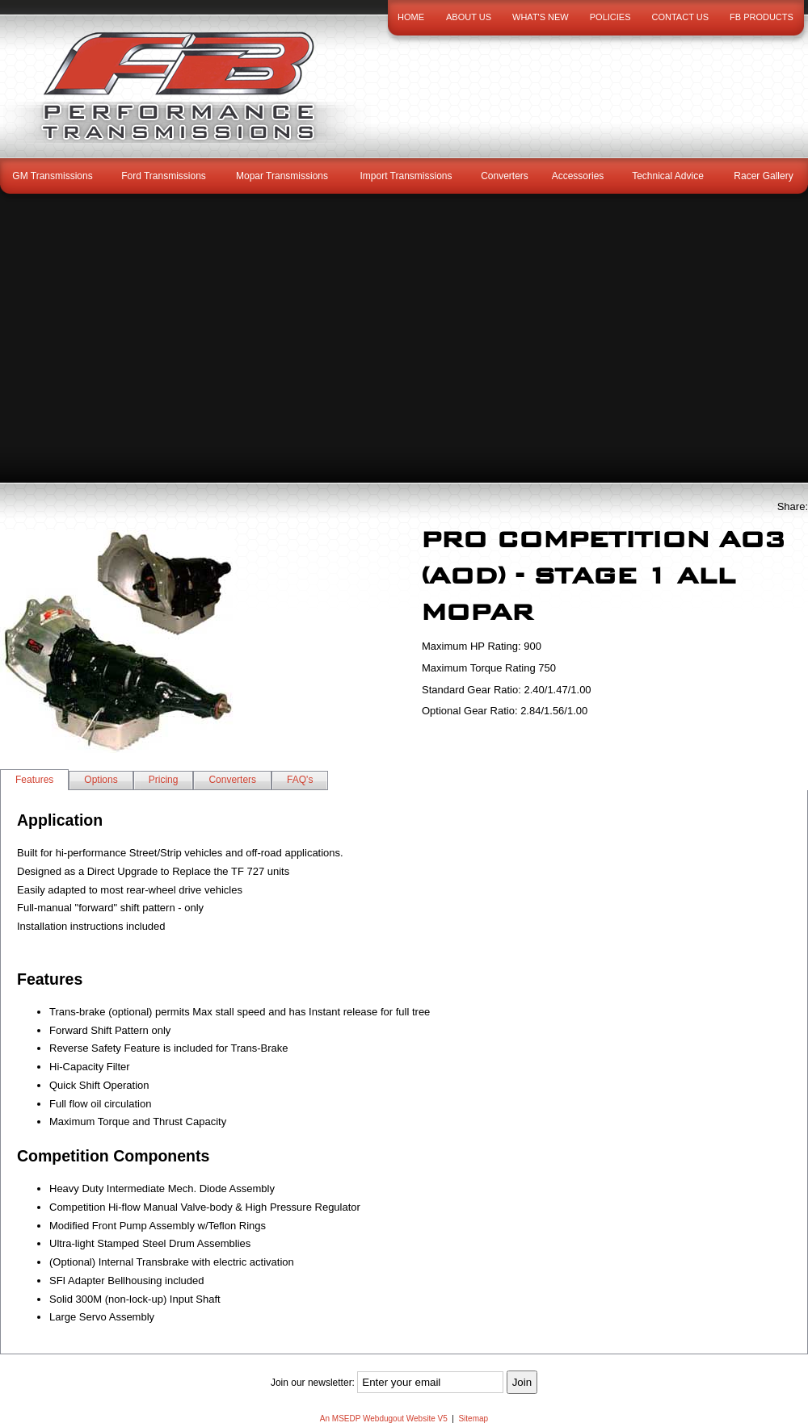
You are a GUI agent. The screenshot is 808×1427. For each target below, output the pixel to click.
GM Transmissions (52, 176)
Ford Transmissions (163, 176)
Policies (610, 17)
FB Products (761, 17)
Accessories (578, 176)
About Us (468, 17)
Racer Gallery (763, 176)
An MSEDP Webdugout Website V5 (384, 1418)
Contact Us (680, 17)
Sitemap (473, 1418)
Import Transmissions (406, 176)
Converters (504, 176)
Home (411, 17)
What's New (540, 17)
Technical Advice (668, 176)
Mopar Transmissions (282, 176)
